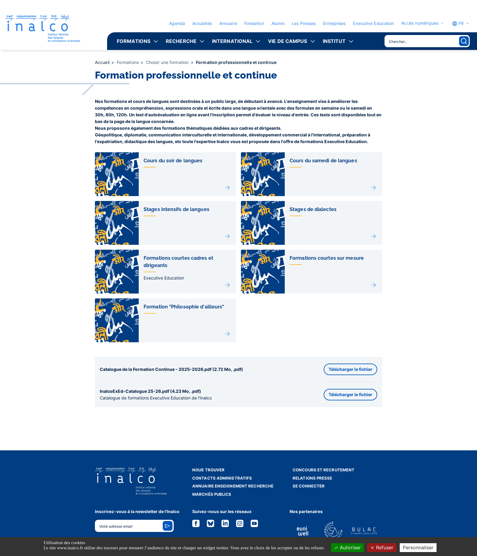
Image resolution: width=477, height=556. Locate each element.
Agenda (177, 23)
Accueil (103, 62)
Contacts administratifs (222, 478)
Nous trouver (208, 469)
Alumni (278, 23)
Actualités (202, 23)
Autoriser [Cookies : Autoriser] (347, 547)
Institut (334, 41)
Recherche (181, 41)
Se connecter (309, 486)
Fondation (254, 23)
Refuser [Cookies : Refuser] (381, 547)
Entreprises (334, 23)
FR (458, 23)
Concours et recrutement (323, 469)
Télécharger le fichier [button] (350, 369)
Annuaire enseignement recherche (232, 486)
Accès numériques (419, 23)
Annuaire (228, 23)
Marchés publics (212, 494)
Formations (133, 41)
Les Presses (304, 23)
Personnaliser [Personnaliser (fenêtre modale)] (418, 547)
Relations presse (313, 478)
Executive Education (373, 23)
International (232, 41)
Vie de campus (287, 41)
